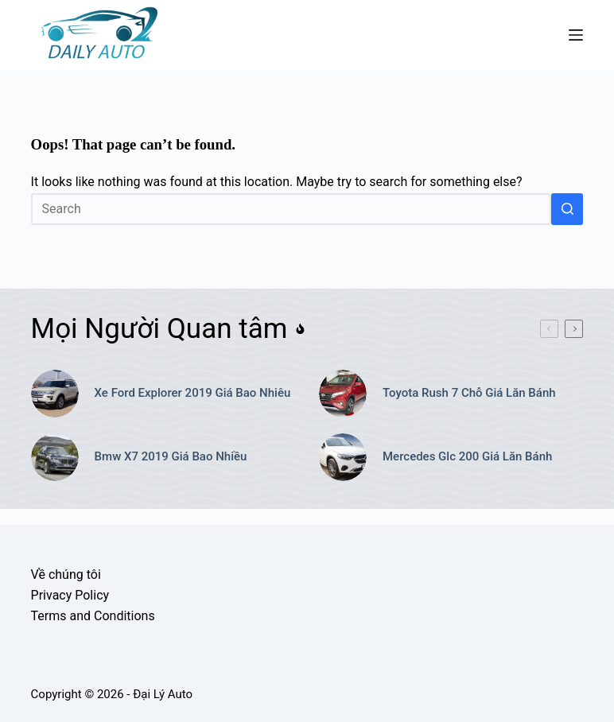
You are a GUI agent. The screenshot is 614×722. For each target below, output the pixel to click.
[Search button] (567, 209)
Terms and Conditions (93, 615)
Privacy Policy (70, 595)
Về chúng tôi (66, 574)
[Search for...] (291, 209)
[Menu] (576, 35)
